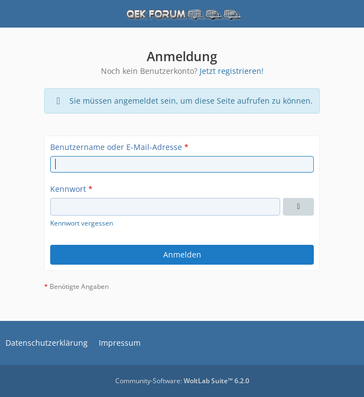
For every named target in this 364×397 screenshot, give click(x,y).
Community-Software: (182, 380)
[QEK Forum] (182, 14)
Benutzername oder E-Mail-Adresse (116, 147)
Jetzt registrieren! (232, 71)
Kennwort (68, 189)
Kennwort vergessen (81, 223)
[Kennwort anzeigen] (298, 207)
